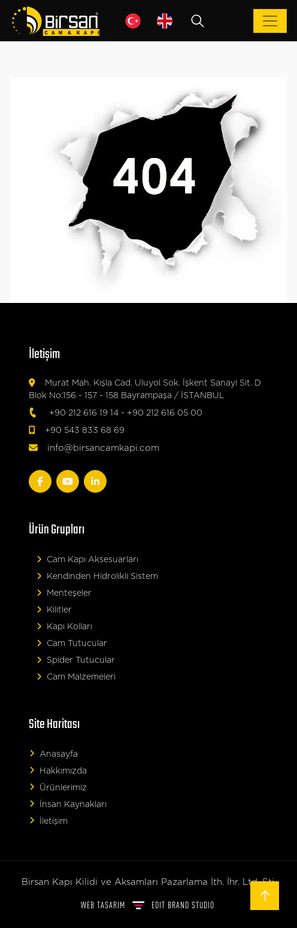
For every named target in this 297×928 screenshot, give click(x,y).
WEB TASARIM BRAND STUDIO (147, 905)
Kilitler (54, 609)
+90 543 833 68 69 (85, 430)
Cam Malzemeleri (76, 676)
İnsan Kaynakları (68, 803)
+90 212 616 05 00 (164, 413)
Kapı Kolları (64, 626)
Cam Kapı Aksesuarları (87, 559)
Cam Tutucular (72, 643)
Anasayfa (53, 753)
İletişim (48, 820)
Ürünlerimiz (58, 787)
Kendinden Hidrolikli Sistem (97, 576)
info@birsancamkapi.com (103, 448)
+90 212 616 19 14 (84, 413)
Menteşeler (64, 593)
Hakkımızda (58, 770)
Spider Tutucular (76, 660)
